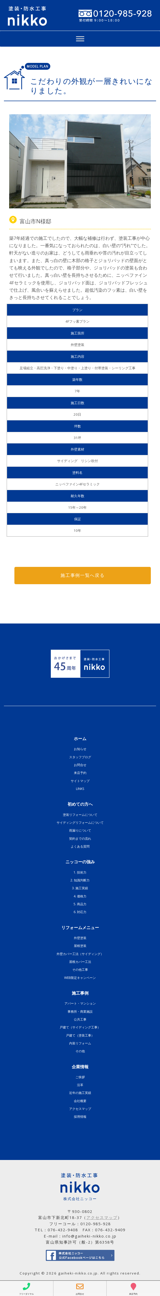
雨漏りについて (80, 830)
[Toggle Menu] (80, 38)
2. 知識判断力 (80, 880)
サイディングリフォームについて (80, 822)
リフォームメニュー (80, 927)
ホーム (80, 739)
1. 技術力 (80, 872)
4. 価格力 (80, 896)
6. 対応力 (80, 912)
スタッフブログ (80, 757)
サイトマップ (80, 781)
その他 (80, 1051)
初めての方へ (80, 804)
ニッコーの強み (80, 862)
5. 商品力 (80, 904)
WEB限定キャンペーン (80, 977)
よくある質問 (80, 846)
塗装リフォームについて (80, 814)
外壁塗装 (80, 938)
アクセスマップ (80, 1109)
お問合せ (80, 765)
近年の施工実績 (80, 1093)
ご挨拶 (80, 1077)
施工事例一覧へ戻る (82, 575)
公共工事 (80, 1019)
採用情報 (80, 1117)
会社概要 (80, 1101)
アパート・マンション (80, 1003)
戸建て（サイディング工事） (80, 1027)
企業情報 (80, 1067)
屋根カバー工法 (80, 961)
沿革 (80, 1085)
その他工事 (80, 970)
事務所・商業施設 (80, 1011)
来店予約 (80, 773)
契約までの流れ (80, 838)
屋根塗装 (80, 946)
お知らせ (80, 749)
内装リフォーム (80, 1043)
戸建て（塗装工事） (80, 1035)
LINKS (80, 789)
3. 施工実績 (80, 888)
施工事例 (80, 993)
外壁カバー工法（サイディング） (80, 954)
